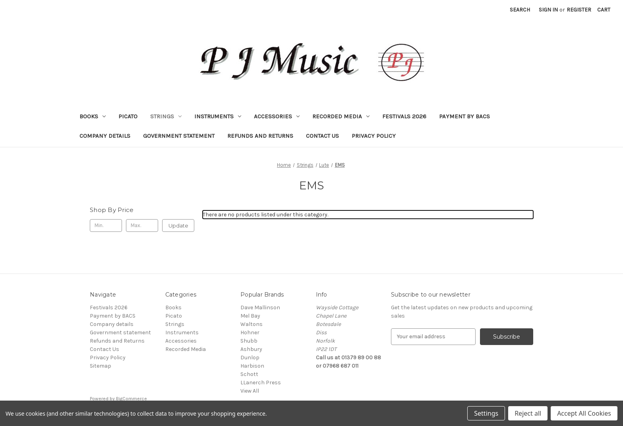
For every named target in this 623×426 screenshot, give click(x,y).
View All (249, 390)
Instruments (217, 116)
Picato (127, 116)
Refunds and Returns (260, 135)
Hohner (249, 332)
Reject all (528, 413)
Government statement (179, 135)
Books (92, 116)
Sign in (548, 9)
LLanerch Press (260, 382)
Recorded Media (341, 116)
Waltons (251, 324)
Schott (249, 374)
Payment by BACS (464, 116)
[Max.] (142, 225)
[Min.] (106, 225)
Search (520, 9)
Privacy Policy (374, 135)
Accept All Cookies (584, 413)
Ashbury (251, 349)
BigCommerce (131, 398)
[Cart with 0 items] (604, 9)
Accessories (277, 116)
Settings (486, 413)
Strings (166, 116)
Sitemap (100, 365)
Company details (104, 135)
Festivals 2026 (404, 116)
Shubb (248, 340)
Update (178, 225)
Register (579, 9)
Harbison (252, 365)
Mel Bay (250, 315)
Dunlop (249, 357)
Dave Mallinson (260, 307)
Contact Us (322, 135)
